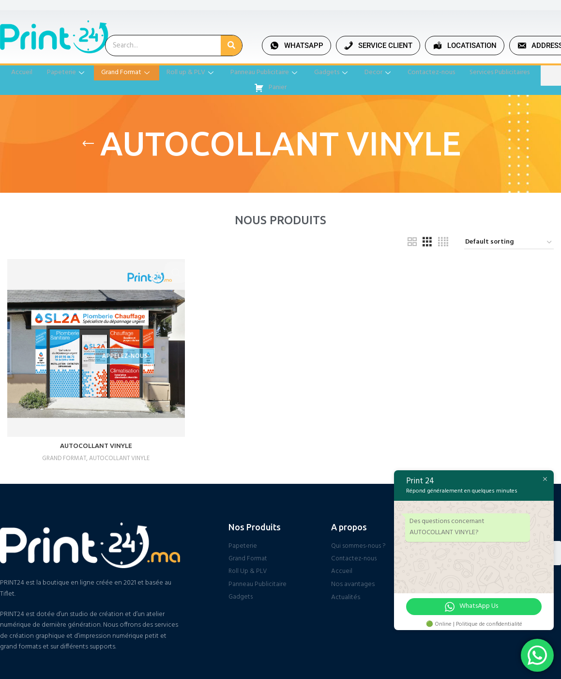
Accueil (47, 72)
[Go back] (88, 144)
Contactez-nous (474, 72)
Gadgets (371, 72)
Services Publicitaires (244, 87)
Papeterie (93, 72)
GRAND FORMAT (61, 456)
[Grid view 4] (443, 242)
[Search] (231, 45)
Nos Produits (254, 525)
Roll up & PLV (223, 72)
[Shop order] (509, 243)
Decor (419, 72)
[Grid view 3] (427, 242)
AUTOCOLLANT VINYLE (95, 444)
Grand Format (155, 72)
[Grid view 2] (412, 242)
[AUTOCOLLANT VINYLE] (95, 347)
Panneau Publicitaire (301, 72)
